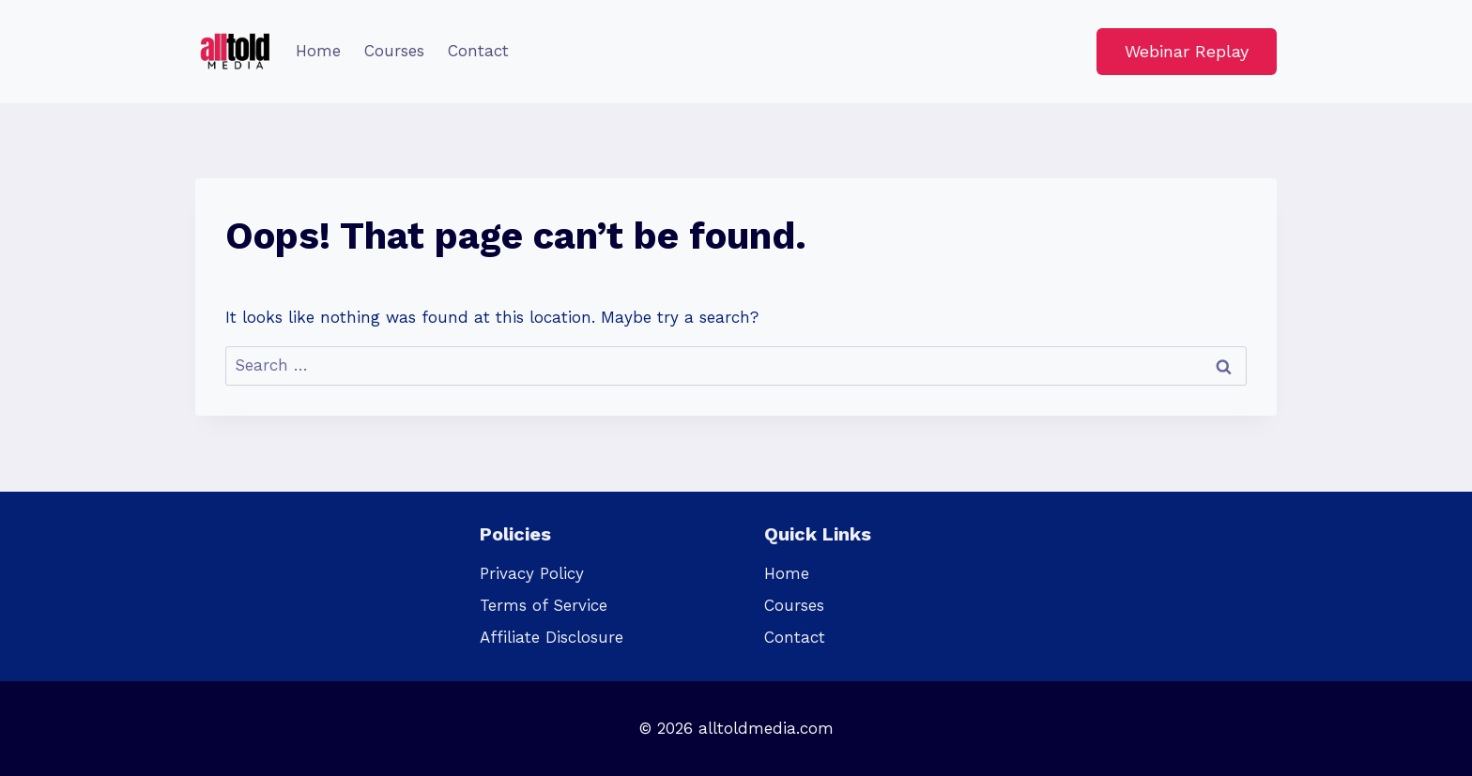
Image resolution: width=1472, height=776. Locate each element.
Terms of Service (543, 605)
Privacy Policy (532, 573)
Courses (394, 50)
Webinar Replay (1187, 51)
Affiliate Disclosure (551, 637)
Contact (478, 50)
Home (318, 50)
